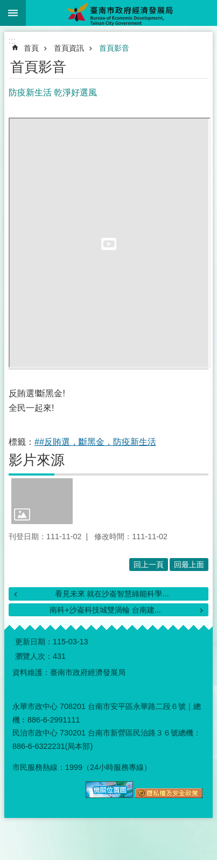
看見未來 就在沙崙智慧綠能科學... (112, 593)
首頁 (31, 48)
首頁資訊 (69, 48)
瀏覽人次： (34, 656)
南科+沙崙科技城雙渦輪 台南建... (105, 610)
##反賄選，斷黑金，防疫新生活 (95, 441)
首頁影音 (114, 48)
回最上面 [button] (189, 564)
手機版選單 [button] (13, 13)
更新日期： (34, 641)
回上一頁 (149, 564)
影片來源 (37, 459)
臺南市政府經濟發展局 (121, 13)
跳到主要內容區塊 (5, 5)
